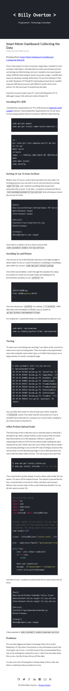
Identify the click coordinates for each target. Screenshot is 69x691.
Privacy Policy (44, 684)
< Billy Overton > (34, 15)
